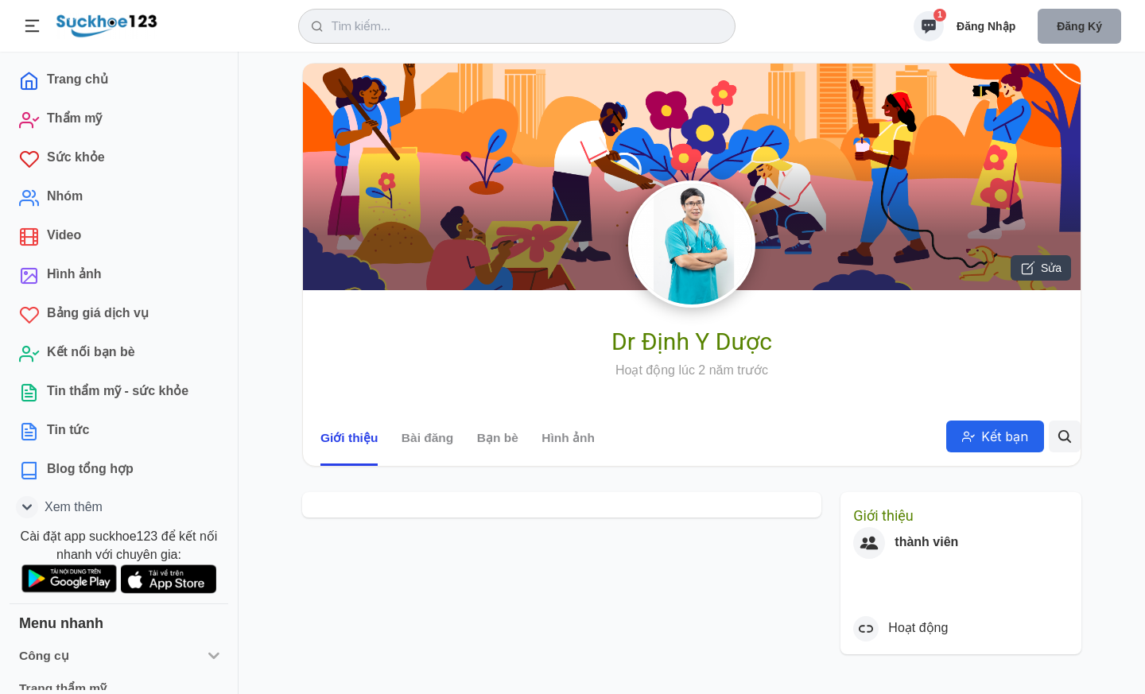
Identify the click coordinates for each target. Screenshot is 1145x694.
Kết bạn (995, 436)
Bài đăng (427, 437)
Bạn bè (497, 437)
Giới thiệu (349, 437)
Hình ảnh (568, 437)
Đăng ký (1079, 26)
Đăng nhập (986, 26)
